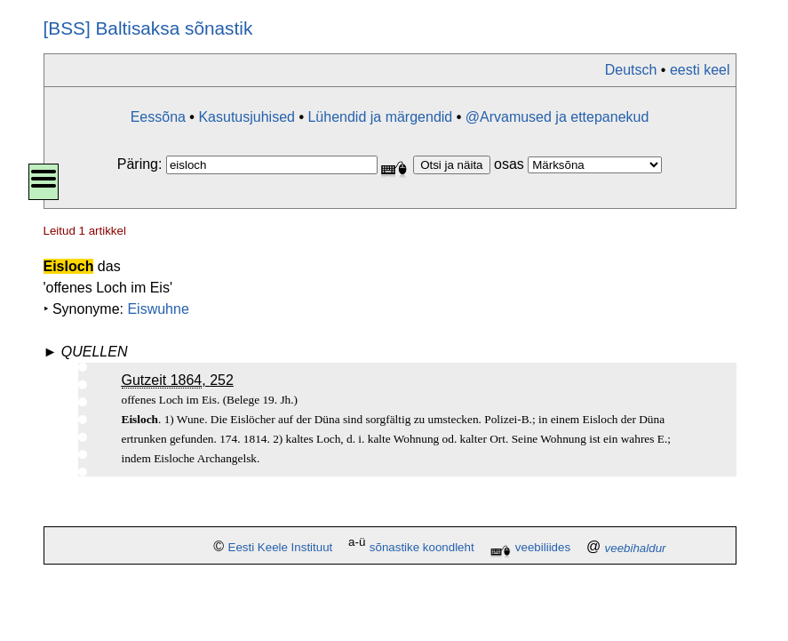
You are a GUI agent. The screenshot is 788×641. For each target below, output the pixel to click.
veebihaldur (635, 548)
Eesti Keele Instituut (280, 548)
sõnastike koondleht (422, 548)
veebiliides (542, 548)
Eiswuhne (157, 308)
